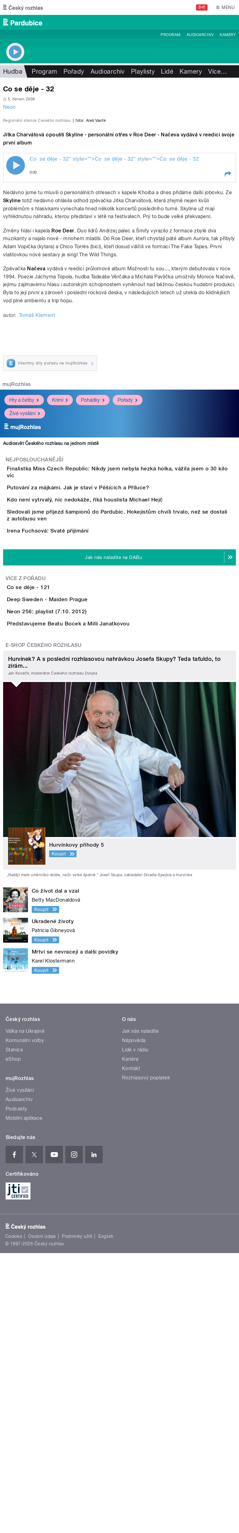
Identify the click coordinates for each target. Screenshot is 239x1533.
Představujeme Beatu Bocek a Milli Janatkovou (93, 886)
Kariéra (130, 1339)
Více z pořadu (26, 787)
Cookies (13, 1516)
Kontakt (131, 1348)
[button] (227, 308)
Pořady (73, 71)
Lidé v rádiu (135, 1330)
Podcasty (16, 1389)
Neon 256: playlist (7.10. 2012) (72, 856)
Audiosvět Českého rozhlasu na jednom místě (51, 577)
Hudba (12, 71)
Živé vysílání (24, 547)
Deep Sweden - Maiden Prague (72, 826)
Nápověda (134, 1320)
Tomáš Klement (37, 449)
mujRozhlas (16, 518)
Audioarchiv (200, 35)
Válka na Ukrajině (25, 1311)
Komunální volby (25, 1320)
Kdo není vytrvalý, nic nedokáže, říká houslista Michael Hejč (110, 662)
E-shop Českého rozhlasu (44, 925)
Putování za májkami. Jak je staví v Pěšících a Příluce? (103, 632)
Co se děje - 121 (53, 796)
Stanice (14, 1330)
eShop (13, 1339)
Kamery (228, 35)
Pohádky (93, 534)
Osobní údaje (42, 1516)
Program (170, 35)
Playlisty (143, 71)
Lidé (167, 71)
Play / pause (15, 299)
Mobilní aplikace (24, 1398)
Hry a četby (24, 534)
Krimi (60, 534)
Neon (9, 107)
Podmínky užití (77, 1516)
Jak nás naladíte (140, 1311)
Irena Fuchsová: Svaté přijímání (73, 722)
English (105, 1516)
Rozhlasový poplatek (146, 1358)
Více (217, 71)
